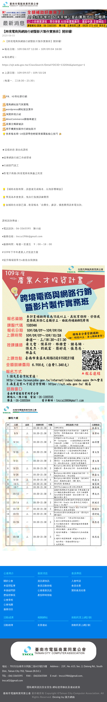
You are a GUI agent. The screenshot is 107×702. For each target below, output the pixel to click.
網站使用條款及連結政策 (66, 687)
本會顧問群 (9, 590)
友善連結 (42, 625)
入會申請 (76, 580)
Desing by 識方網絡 (63, 697)
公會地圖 (8, 604)
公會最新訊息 (45, 590)
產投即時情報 (45, 595)
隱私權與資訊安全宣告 (39, 687)
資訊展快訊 (43, 580)
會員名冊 (76, 585)
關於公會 (8, 580)
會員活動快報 (45, 585)
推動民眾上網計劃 (80, 625)
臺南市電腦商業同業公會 (17, 693)
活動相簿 (8, 625)
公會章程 (8, 599)
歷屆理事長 (9, 595)
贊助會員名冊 (78, 590)
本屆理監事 (9, 585)
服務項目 (8, 609)
